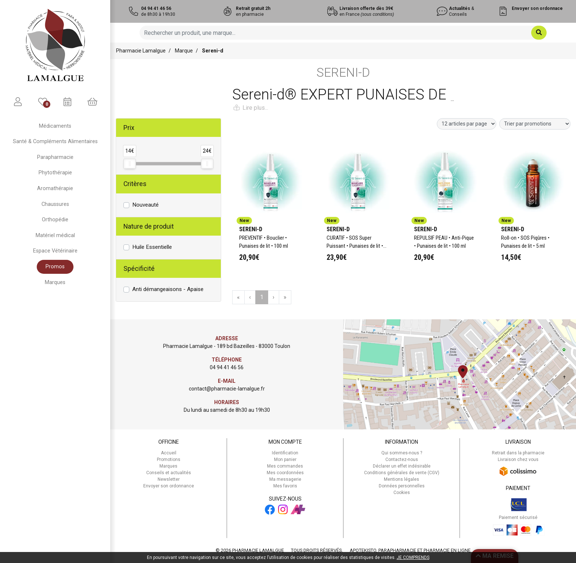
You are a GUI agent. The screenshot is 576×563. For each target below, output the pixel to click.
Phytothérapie (55, 173)
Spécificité (139, 268)
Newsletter (169, 479)
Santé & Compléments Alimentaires (55, 141)
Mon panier (285, 459)
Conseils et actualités (168, 472)
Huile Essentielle (152, 247)
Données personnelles (402, 485)
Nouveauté (145, 204)
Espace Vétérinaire (55, 251)
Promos (55, 267)
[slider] (129, 164)
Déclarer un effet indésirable (402, 466)
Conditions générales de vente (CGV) (401, 472)
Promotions (168, 459)
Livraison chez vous (518, 459)
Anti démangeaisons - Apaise (168, 289)
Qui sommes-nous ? (401, 452)
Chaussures (55, 204)
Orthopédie (55, 220)
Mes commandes (285, 466)
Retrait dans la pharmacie (518, 452)
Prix (128, 127)
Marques (55, 282)
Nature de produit (148, 226)
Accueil (168, 452)
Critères (135, 184)
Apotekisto (410, 550)
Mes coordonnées (285, 472)
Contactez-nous (401, 459)
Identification (285, 452)
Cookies (401, 492)
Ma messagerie (285, 479)
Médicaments (55, 126)
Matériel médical (55, 235)
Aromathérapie (55, 188)
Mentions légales (401, 479)
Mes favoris (285, 485)
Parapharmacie (55, 157)
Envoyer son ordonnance (168, 485)
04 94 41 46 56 (227, 367)
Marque (184, 51)
